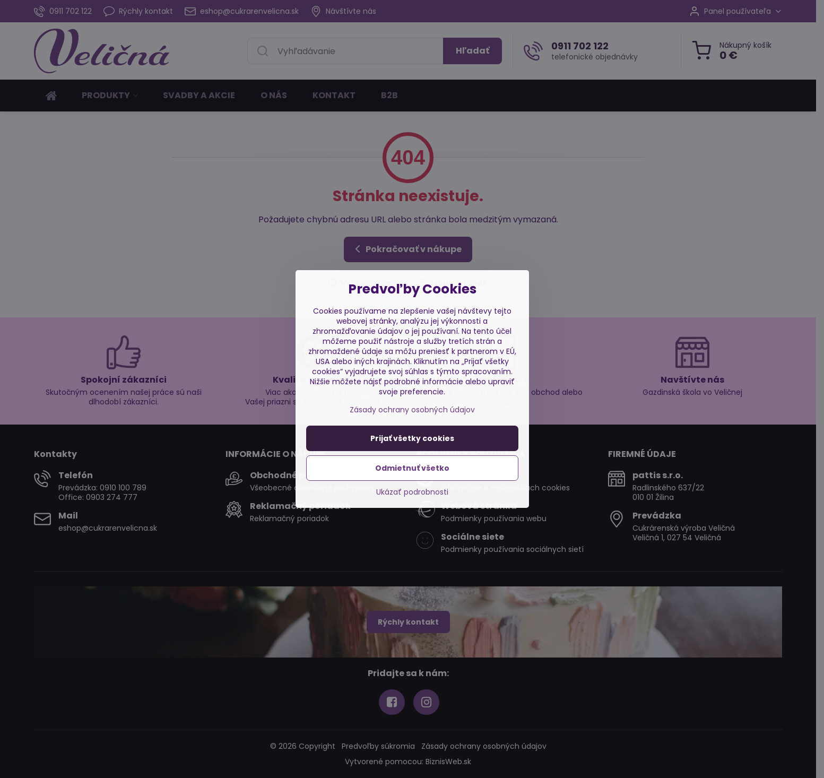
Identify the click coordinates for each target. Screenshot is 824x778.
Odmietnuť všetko (412, 468)
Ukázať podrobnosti (412, 492)
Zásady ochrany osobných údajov (412, 409)
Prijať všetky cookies (412, 438)
